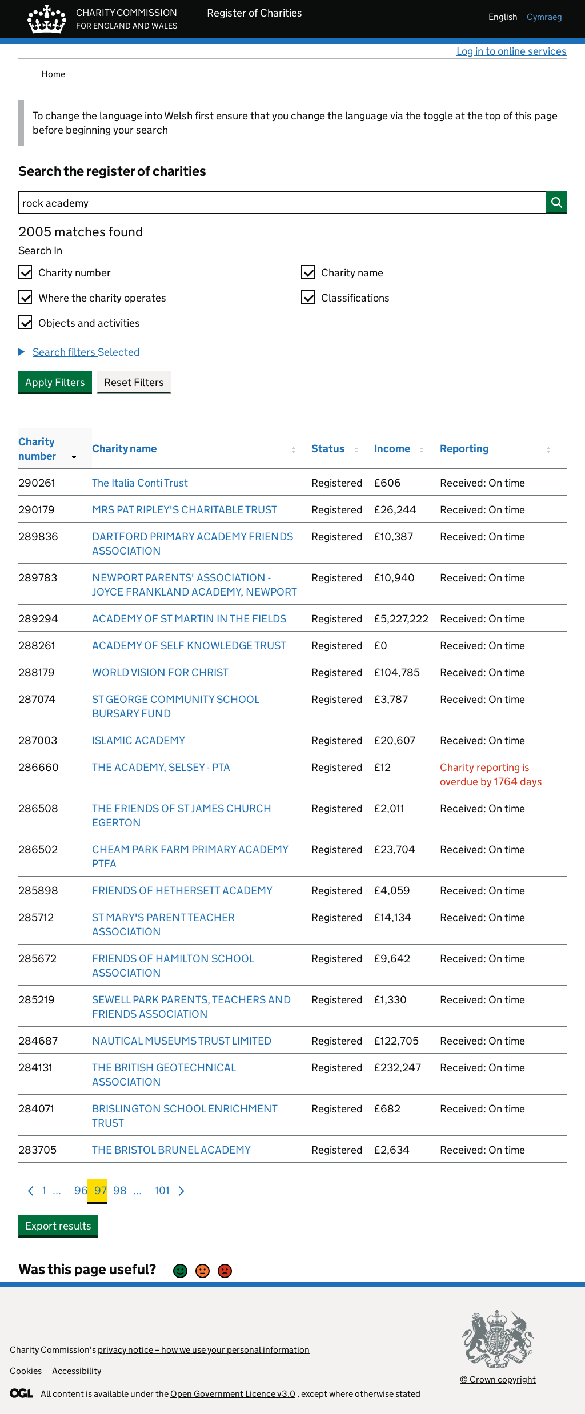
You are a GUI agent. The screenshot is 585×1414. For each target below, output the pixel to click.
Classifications (355, 297)
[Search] (292, 202)
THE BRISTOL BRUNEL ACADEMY (171, 1149)
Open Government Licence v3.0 (232, 1393)
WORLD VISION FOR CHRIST (160, 672)
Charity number (74, 272)
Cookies (26, 1370)
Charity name (352, 272)
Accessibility (76, 1370)
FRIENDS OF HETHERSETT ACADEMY (182, 890)
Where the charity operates (102, 297)
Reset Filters (134, 382)
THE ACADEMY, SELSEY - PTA (161, 767)
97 (100, 1193)
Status (327, 448)
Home (53, 74)
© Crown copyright (498, 1379)
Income (392, 448)
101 (162, 1193)
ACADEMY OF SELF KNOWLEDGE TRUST (189, 645)
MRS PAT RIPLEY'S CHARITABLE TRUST (184, 509)
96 (81, 1193)
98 (120, 1193)
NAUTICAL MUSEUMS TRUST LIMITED (181, 1040)
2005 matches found (80, 231)
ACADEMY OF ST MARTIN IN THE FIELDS (189, 618)
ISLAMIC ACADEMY (138, 740)
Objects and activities (89, 323)
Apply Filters (55, 382)
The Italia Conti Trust (140, 482)
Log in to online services (511, 51)
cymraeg (544, 16)
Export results (58, 1225)
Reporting (464, 448)
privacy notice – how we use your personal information (204, 1349)
